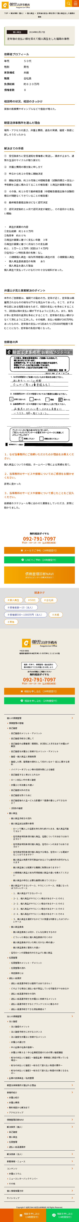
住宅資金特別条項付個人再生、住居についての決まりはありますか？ (41, 837)
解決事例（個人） (15, 1127)
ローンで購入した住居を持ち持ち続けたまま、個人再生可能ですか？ (41, 829)
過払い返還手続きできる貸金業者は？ (28, 1009)
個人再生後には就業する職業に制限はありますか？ (37, 867)
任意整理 (13, 957)
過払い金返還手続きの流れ (23, 993)
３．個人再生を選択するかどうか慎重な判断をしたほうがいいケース (41, 920)
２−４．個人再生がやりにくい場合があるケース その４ (38, 914)
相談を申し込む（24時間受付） (41, 691)
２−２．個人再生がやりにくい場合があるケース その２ (38, 903)
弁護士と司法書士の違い (22, 785)
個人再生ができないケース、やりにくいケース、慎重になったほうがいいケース (40, 886)
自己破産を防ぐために (21, 795)
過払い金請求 (15, 978)
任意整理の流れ (18, 968)
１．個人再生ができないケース (27, 893)
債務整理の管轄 (16, 723)
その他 (12, 1183)
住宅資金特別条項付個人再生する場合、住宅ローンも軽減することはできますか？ (41, 853)
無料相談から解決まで (19, 1107)
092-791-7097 (39, 538)
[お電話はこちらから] (6, 1215)
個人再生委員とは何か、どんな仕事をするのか (35, 932)
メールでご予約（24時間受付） (41, 550)
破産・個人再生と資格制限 (23, 756)
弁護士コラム (15, 1173)
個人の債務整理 (14, 718)
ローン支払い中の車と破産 (23, 779)
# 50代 (31, 600)
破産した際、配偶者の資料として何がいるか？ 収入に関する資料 (40, 762)
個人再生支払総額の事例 (22, 823)
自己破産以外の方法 (20, 790)
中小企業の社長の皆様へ (22, 1047)
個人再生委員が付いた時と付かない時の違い (34, 942)
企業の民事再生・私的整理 (21, 1078)
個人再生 (13, 813)
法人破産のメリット (20, 1026)
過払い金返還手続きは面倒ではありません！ (31, 983)
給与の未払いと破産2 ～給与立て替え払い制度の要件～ (36, 1065)
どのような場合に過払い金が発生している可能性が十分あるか (40, 988)
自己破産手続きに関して (22, 738)
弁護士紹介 (14, 1097)
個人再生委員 (17, 926)
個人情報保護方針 (15, 1190)
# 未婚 (55, 614)
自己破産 (13, 728)
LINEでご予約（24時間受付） (41, 560)
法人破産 (13, 1021)
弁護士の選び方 (18, 1042)
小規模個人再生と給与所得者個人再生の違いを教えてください (41, 873)
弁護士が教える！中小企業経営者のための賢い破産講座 (37, 1052)
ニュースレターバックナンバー (23, 1178)
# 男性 (11, 622)
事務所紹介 (12, 1092)
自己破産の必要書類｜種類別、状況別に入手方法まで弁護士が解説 (40, 744)
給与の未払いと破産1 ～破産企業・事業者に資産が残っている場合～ (39, 1058)
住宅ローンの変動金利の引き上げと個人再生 (31, 952)
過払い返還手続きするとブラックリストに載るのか (35, 1004)
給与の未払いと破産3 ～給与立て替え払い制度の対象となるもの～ (40, 1071)
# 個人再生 (13, 600)
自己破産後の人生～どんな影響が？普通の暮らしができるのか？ (39, 801)
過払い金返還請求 (17, 1147)
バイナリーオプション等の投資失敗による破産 (33, 769)
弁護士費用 (14, 1102)
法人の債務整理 (14, 1016)
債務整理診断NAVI (15, 1119)
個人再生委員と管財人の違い (26, 947)
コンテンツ (12, 1168)
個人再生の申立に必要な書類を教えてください (34, 880)
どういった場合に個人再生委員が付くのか (32, 937)
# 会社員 (48, 600)
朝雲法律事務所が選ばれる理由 (21, 1085)
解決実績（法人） (15, 1154)
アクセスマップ (16, 1112)
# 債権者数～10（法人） (21, 607)
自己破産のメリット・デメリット (26, 733)
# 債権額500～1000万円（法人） (25, 614)
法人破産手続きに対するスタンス (26, 1031)
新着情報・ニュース (16, 1161)
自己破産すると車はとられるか (25, 774)
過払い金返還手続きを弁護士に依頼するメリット (34, 998)
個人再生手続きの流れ (21, 818)
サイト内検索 (68, 3)
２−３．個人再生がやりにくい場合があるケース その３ (38, 908)
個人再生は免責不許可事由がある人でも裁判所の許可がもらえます (41, 860)
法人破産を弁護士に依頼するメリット (28, 1036)
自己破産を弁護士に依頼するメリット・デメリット (35, 751)
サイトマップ (13, 1198)
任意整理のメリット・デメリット (26, 962)
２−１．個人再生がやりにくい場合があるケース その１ (38, 898)
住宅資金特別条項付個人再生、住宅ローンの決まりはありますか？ (41, 845)
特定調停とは (17, 973)
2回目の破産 (17, 808)
